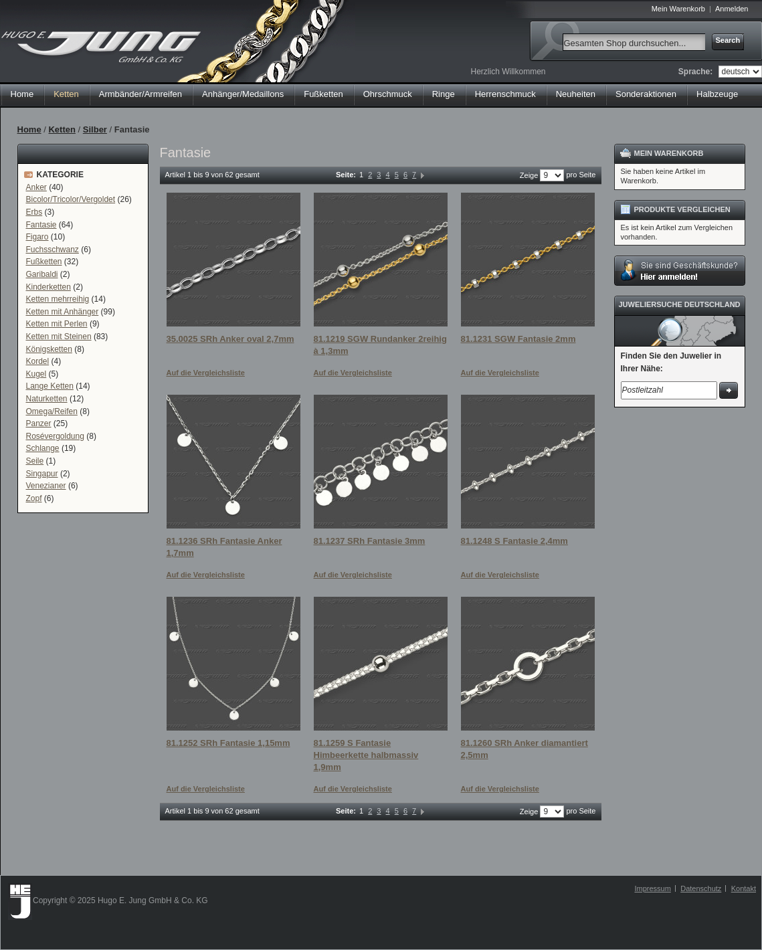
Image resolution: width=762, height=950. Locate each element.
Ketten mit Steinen (59, 336)
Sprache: (695, 71)
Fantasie (41, 224)
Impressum (652, 888)
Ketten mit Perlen (57, 323)
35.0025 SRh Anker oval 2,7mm (230, 339)
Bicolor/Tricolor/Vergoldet (71, 199)
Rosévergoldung (55, 436)
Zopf (34, 498)
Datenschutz (700, 888)
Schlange (43, 448)
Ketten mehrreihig (58, 299)
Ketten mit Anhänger (62, 311)
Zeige (529, 175)
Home (22, 94)
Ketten (61, 129)
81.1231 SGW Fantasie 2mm (518, 339)
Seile (35, 461)
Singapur (42, 473)
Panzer (39, 423)
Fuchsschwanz (52, 249)
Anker (36, 187)
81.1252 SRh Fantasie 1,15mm (228, 743)
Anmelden (732, 9)
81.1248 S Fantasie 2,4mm (514, 541)
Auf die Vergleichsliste (206, 373)
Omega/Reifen (52, 411)
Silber (95, 129)
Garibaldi (42, 274)
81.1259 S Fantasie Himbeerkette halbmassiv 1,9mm (366, 754)
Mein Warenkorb (678, 9)
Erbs (34, 212)
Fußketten (44, 261)
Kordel (38, 361)
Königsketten (49, 349)
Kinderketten (48, 287)
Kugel (36, 374)
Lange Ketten (50, 386)
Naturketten (47, 398)
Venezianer (46, 485)
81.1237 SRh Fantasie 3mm (369, 541)
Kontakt (743, 888)
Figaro (37, 237)
